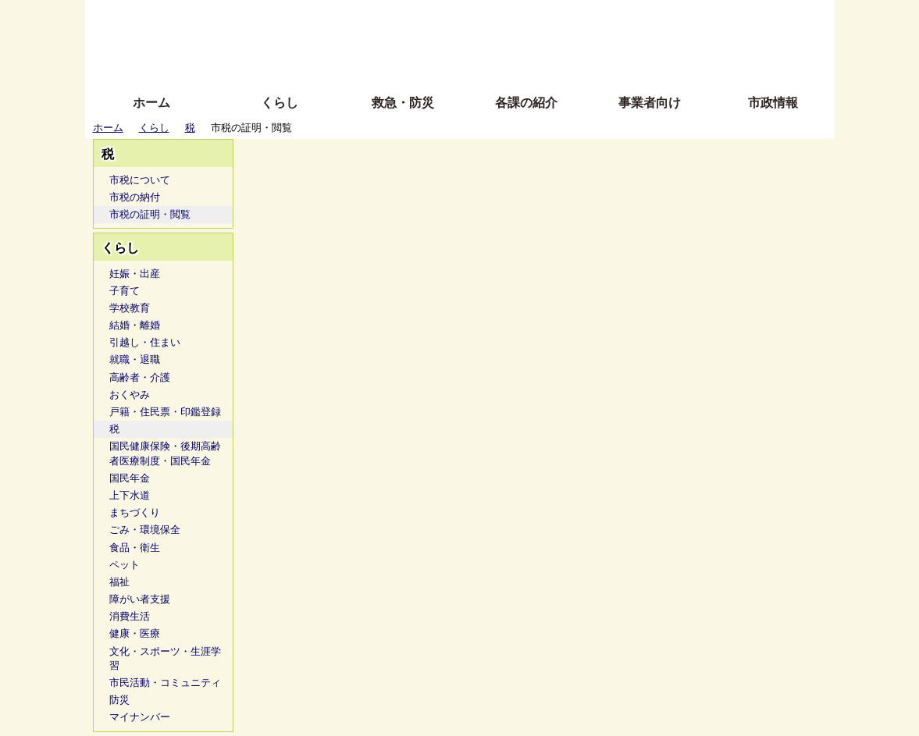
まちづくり (134, 512)
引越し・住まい (144, 342)
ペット (124, 565)
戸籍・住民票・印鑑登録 (165, 412)
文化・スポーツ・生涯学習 (165, 658)
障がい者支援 (139, 599)
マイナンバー (139, 717)
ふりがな (335, 17)
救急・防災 (403, 102)
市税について (139, 180)
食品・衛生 (134, 547)
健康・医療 (134, 633)
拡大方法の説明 (346, 64)
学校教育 (129, 308)
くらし (279, 102)
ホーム (151, 102)
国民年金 (129, 478)
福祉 (119, 582)
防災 (119, 700)
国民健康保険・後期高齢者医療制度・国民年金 (165, 453)
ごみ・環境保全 (144, 529)
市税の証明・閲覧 (150, 214)
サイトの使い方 (442, 64)
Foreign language (358, 41)
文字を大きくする (473, 41)
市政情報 (773, 102)
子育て (124, 291)
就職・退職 (134, 359)
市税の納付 (134, 197)
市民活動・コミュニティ (165, 682)
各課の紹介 (526, 102)
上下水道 (129, 495)
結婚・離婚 (134, 325)
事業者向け (649, 102)
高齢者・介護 (139, 377)
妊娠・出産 (134, 273)
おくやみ (129, 394)
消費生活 (129, 616)
